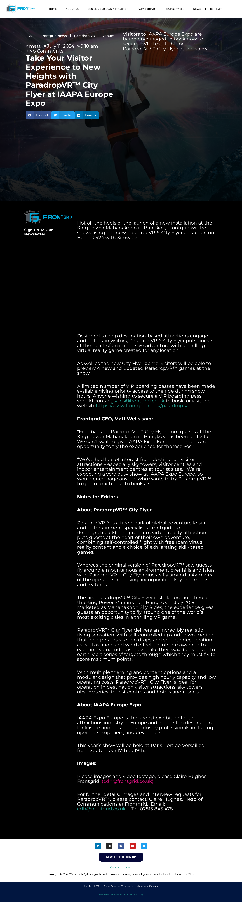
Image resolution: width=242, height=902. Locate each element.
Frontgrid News (54, 36)
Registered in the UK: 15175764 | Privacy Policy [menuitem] (121, 894)
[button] (38, 115)
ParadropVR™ (147, 9)
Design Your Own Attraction (108, 9)
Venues (108, 36)
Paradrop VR (84, 36)
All (31, 36)
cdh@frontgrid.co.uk (127, 781)
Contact (216, 9)
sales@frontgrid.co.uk (139, 401)
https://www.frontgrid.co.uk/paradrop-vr (142, 406)
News (197, 9)
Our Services (175, 9)
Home (53, 9)
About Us (72, 9)
